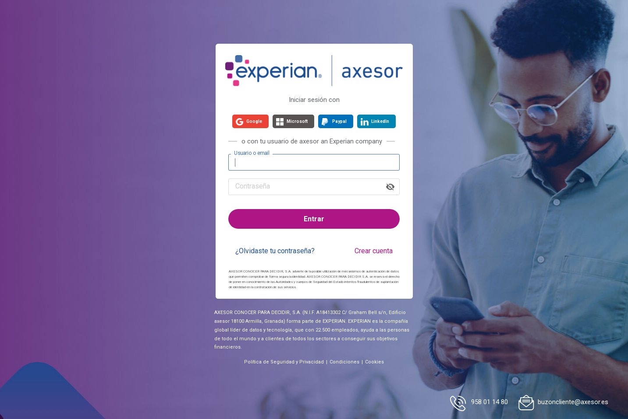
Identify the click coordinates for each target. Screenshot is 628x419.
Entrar (314, 219)
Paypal (339, 121)
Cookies (374, 362)
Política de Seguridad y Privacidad (284, 362)
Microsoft (297, 121)
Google (254, 121)
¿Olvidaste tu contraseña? (275, 251)
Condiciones (344, 362)
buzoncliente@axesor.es (573, 402)
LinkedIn (380, 121)
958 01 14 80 (489, 402)
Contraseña (252, 186)
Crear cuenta (374, 251)
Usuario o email (252, 153)
